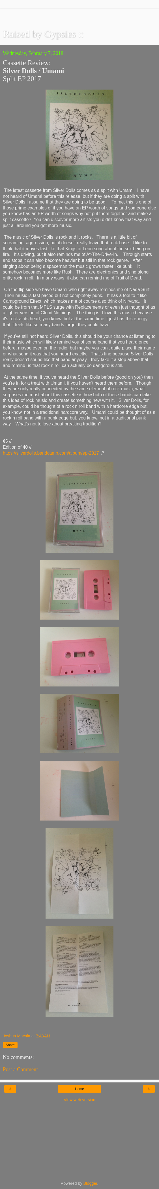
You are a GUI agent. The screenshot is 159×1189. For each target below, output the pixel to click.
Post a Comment (20, 1069)
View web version (79, 1099)
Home (79, 1089)
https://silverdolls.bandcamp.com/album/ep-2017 (51, 453)
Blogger (90, 1183)
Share (10, 1045)
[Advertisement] (79, 16)
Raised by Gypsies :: (43, 33)
